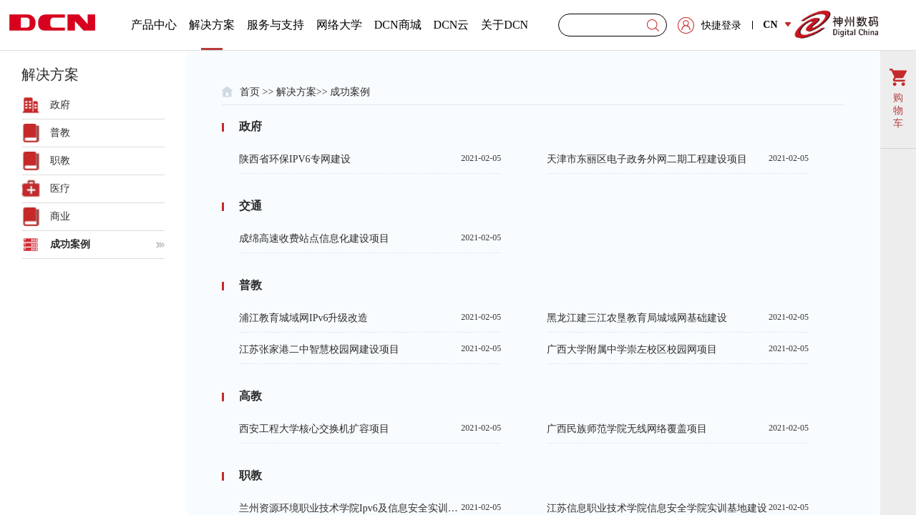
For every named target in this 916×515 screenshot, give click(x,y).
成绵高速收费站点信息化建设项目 (370, 238)
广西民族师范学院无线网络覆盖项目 (678, 428)
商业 (60, 216)
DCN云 (451, 25)
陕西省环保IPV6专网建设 (370, 159)
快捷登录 (721, 25)
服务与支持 (275, 25)
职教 (60, 160)
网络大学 (339, 25)
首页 (250, 92)
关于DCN (504, 25)
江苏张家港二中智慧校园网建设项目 (370, 349)
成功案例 (70, 244)
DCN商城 (398, 25)
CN (776, 24)
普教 (60, 132)
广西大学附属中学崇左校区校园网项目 (678, 349)
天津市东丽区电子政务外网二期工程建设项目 (678, 159)
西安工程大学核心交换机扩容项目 (370, 428)
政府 (60, 104)
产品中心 (154, 25)
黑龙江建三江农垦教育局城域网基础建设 (678, 317)
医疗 (60, 188)
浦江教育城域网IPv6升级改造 (370, 317)
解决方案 (212, 34)
